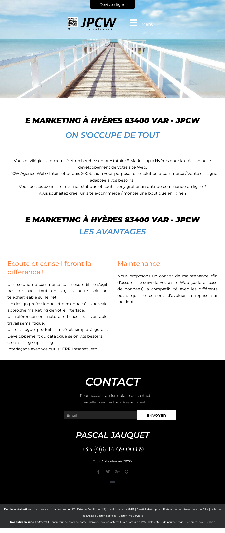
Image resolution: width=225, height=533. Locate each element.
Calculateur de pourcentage (165, 522)
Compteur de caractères (104, 522)
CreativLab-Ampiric (149, 509)
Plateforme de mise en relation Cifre (185, 509)
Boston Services (106, 515)
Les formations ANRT (121, 509)
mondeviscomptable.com (50, 509)
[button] (113, 483)
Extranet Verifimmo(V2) (91, 509)
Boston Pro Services (130, 515)
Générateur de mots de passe (68, 522)
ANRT (71, 509)
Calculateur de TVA (134, 522)
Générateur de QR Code (200, 522)
